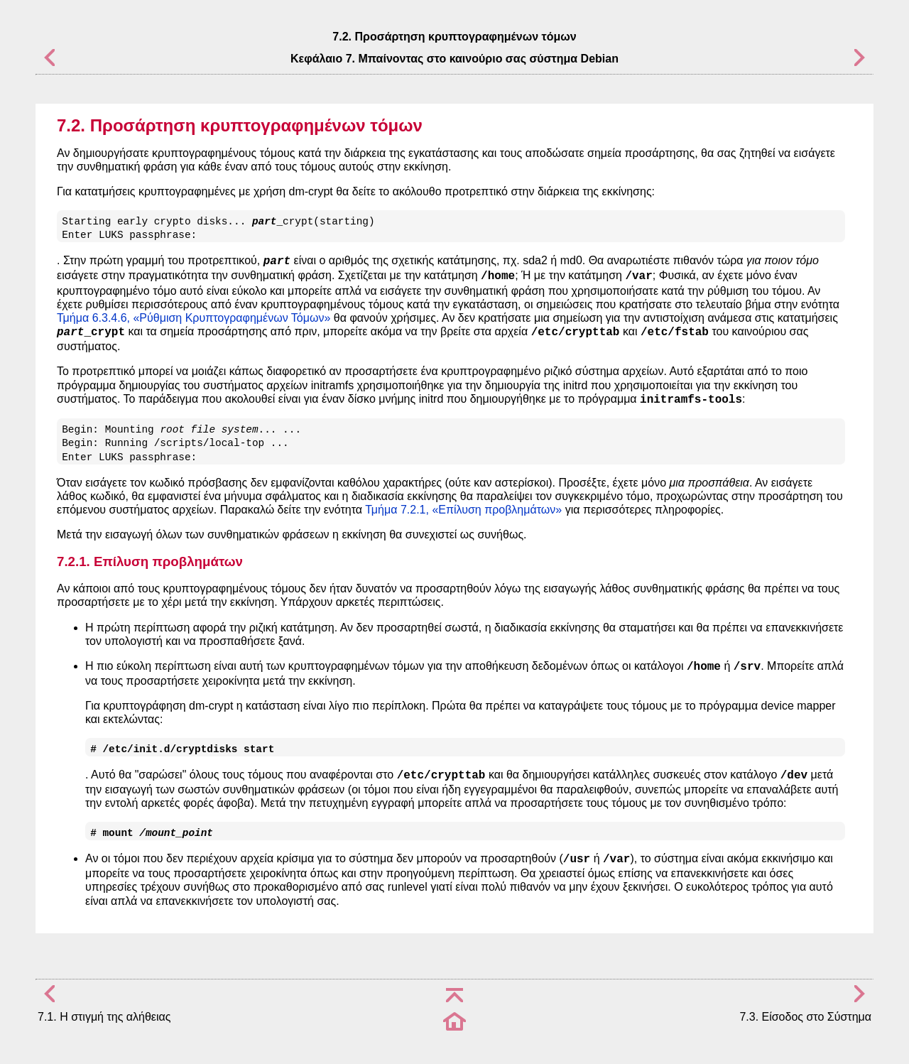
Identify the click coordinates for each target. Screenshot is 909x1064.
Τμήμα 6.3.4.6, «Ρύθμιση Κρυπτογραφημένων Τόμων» (193, 318)
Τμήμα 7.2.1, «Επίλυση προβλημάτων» (463, 510)
